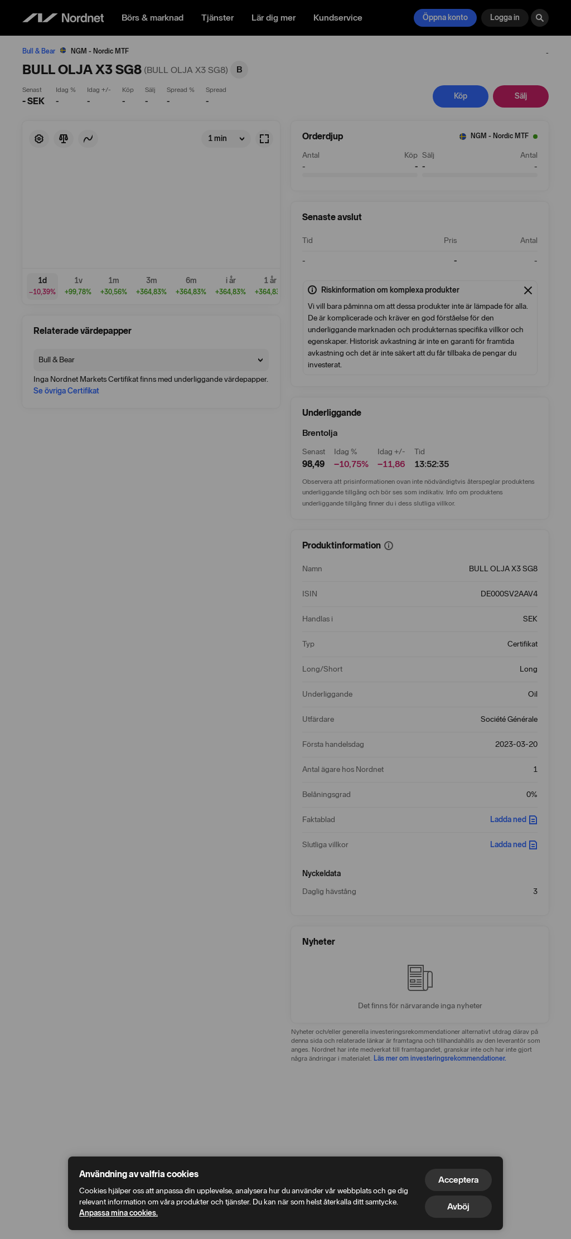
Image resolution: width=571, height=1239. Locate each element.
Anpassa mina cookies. (118, 1213)
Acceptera (458, 1179)
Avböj (458, 1206)
